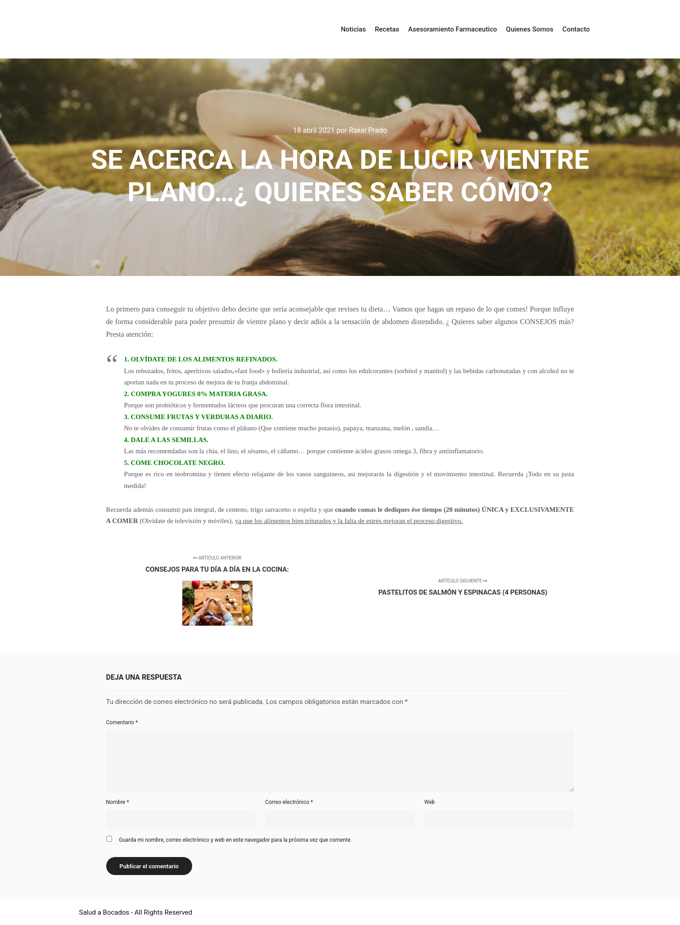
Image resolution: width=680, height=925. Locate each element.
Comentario (122, 722)
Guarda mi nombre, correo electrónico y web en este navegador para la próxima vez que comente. (235, 840)
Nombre (117, 802)
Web (429, 802)
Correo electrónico (289, 802)
